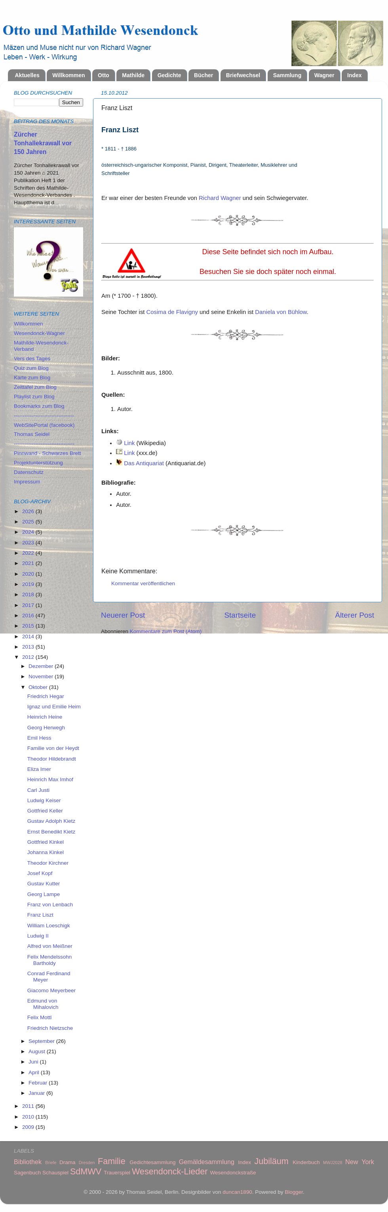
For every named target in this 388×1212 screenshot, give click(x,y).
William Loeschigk (48, 926)
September (42, 1041)
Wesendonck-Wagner (39, 333)
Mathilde (133, 75)
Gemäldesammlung (206, 1161)
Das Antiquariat (144, 463)
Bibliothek (28, 1161)
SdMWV (85, 1171)
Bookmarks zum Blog (39, 406)
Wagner (324, 75)
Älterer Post (354, 615)
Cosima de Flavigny (172, 312)
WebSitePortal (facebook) (44, 425)
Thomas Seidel (31, 434)
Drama (67, 1162)
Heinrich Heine (45, 717)
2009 (29, 1127)
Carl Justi (38, 790)
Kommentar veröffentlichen (143, 583)
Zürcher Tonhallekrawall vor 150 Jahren (43, 143)
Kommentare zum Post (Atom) (166, 631)
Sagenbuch (27, 1173)
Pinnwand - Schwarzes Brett (47, 453)
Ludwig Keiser (44, 800)
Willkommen (68, 75)
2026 (29, 511)
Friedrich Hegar (45, 696)
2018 (29, 594)
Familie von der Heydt (53, 748)
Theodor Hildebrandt (51, 759)
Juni (34, 1062)
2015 (29, 626)
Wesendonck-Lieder (170, 1171)
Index (354, 75)
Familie (112, 1161)
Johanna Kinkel (45, 852)
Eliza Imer (39, 769)
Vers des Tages (32, 359)
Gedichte (169, 75)
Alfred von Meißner (49, 946)
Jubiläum (271, 1161)
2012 (29, 657)
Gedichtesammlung (152, 1162)
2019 (29, 584)
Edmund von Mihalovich (43, 1004)
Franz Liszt (40, 915)
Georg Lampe (43, 894)
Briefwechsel (243, 75)
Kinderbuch (306, 1162)
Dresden (87, 1162)
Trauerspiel (117, 1173)
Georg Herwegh (46, 728)
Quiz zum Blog (31, 368)
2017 (29, 605)
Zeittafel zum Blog (35, 387)
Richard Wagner (220, 198)
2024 (29, 532)
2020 (29, 574)
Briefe (50, 1162)
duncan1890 (237, 1192)
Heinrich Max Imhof (50, 779)
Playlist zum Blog (34, 397)
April (35, 1072)
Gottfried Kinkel (45, 842)
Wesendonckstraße (233, 1173)
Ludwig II (38, 936)
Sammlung (287, 75)
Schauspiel (55, 1173)
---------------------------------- (44, 416)
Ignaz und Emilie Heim (54, 707)
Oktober (39, 687)
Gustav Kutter (43, 884)
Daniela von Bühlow (280, 312)
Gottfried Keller (45, 811)
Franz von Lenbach (50, 905)
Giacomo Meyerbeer (51, 990)
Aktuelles (27, 75)
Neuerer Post (123, 615)
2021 (29, 563)
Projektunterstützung (38, 463)
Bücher (203, 75)
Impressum (27, 482)
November (42, 676)
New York (359, 1161)
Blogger (294, 1192)
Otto (103, 75)
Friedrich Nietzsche (50, 1028)
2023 (29, 543)
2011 (29, 1106)
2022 (29, 553)
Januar (37, 1093)
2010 (29, 1117)
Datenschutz (29, 472)
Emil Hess (39, 738)
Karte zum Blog (32, 378)
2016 (29, 615)
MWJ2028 (332, 1162)
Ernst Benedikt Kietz (51, 832)
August (38, 1051)
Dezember (42, 666)
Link (129, 443)
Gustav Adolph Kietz (51, 821)
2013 (29, 647)
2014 (29, 636)
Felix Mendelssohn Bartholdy (49, 960)
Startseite (240, 615)
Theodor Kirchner (47, 863)
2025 (29, 522)
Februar (39, 1083)
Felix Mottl (39, 1017)
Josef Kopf (40, 873)
